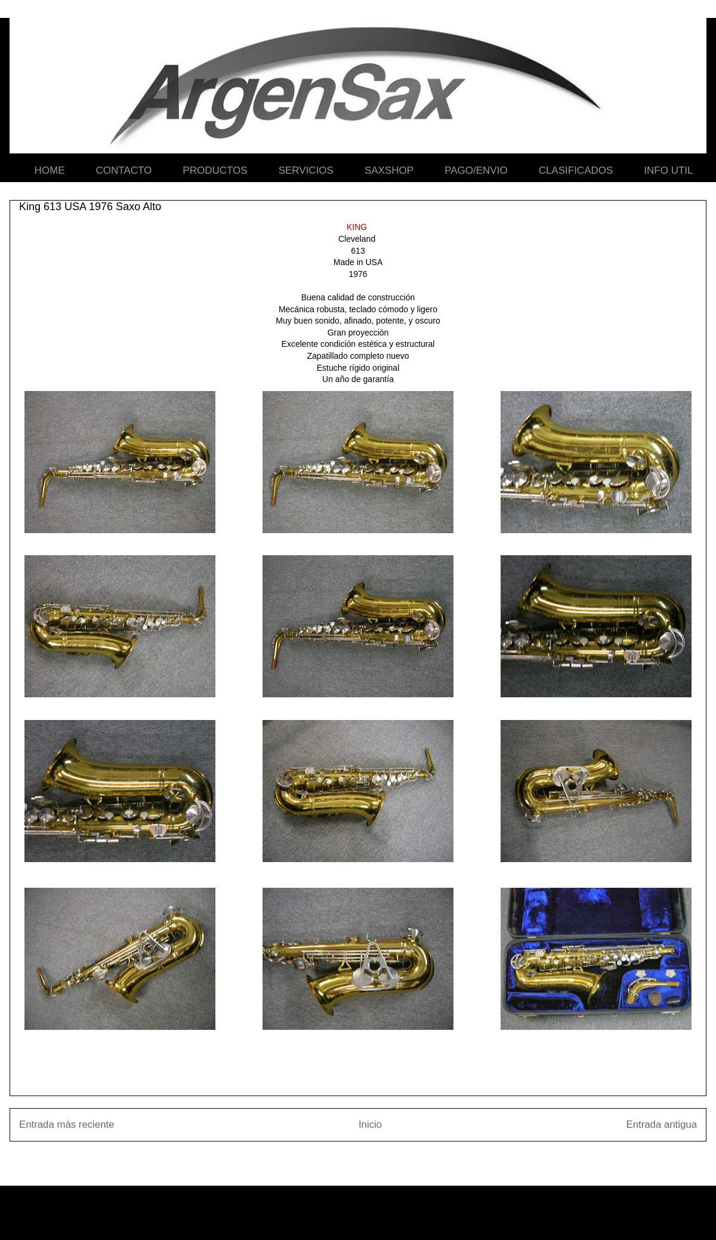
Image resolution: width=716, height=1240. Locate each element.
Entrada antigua (662, 1124)
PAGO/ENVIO (476, 170)
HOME (50, 170)
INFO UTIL (668, 170)
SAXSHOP (389, 170)
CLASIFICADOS (576, 170)
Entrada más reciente (67, 1124)
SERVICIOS (306, 170)
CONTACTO (124, 170)
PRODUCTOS (215, 170)
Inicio (370, 1124)
